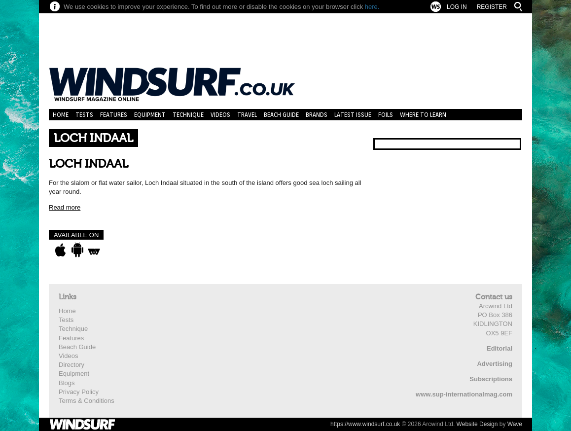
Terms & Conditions (86, 400)
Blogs (67, 383)
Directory (71, 364)
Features (113, 114)
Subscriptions (490, 379)
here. (372, 6)
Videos (220, 114)
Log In (457, 6)
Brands (316, 114)
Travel (247, 114)
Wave (514, 424)
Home (61, 114)
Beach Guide (281, 114)
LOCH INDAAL (88, 164)
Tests (84, 114)
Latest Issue (352, 114)
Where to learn (423, 114)
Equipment (150, 114)
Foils (385, 114)
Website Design (477, 424)
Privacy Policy (79, 391)
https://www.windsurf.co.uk (365, 424)
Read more (64, 207)
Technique (188, 114)
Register (492, 6)
